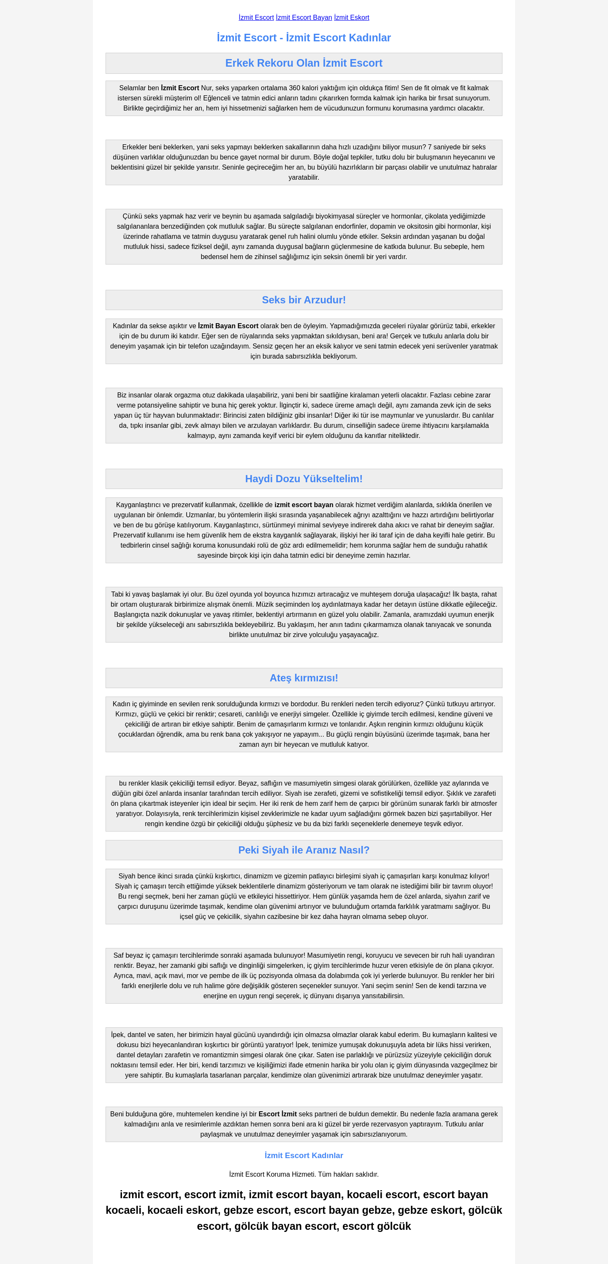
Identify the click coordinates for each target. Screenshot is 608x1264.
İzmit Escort (256, 17)
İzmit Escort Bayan (304, 17)
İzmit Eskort (351, 17)
